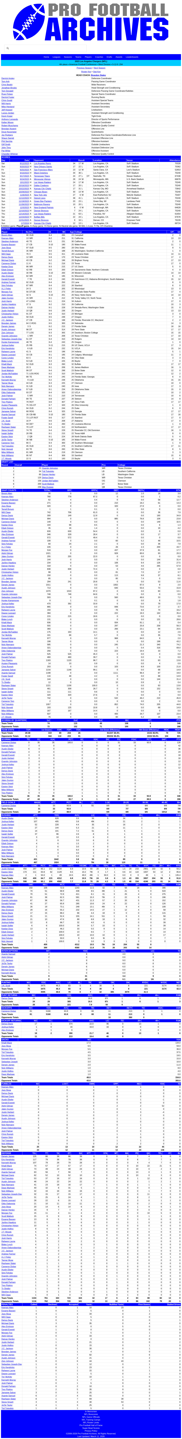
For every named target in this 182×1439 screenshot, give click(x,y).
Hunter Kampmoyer (10, 342)
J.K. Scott (6, 421)
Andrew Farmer (8, 282)
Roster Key (86, 72)
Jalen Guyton (7, 298)
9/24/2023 (24, 179)
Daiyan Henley (8, 307)
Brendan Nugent (9, 129)
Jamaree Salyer (9, 411)
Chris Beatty (7, 85)
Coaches (99, 57)
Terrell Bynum (8, 251)
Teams (78, 57)
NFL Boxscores (91, 1414)
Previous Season (84, 68)
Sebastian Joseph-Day (12, 339)
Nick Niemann (8, 386)
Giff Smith (6, 144)
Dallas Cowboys (41, 185)
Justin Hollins (7, 317)
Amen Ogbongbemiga (11, 389)
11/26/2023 (24, 204)
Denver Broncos (41, 211)
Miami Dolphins (41, 173)
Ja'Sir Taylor (7, 440)
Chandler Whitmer (10, 154)
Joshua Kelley (8, 345)
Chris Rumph (7, 408)
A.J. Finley (6, 289)
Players (88, 57)
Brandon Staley (98, 75)
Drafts (109, 57)
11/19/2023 (24, 201)
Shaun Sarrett (8, 138)
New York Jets (40, 195)
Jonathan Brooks (9, 88)
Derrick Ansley (8, 78)
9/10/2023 (24, 173)
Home (46, 57)
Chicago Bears (40, 192)
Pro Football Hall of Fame (90, 1425)
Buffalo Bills (39, 217)
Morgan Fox (7, 292)
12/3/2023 (24, 207)
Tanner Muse (7, 383)
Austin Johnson (8, 329)
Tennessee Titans (42, 176)
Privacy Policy (91, 1431)
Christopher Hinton (10, 314)
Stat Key (97, 72)
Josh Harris (7, 301)
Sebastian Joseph (10, 1062)
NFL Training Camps (91, 1420)
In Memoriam (91, 1411)
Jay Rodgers (7, 135)
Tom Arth (5, 81)
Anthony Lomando (10, 119)
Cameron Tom (8, 443)
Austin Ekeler (7, 273)
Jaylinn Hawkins (9, 304)
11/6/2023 (24, 195)
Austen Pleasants (9, 405)
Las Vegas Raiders (42, 182)
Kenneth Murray (9, 380)
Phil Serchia (7, 141)
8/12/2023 (24, 163)
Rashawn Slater (9, 427)
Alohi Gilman (7, 295)
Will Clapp (6, 254)
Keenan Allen (7, 238)
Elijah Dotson (7, 270)
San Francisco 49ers (43, 170)
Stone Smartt (7, 430)
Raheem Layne (8, 352)
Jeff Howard (7, 110)
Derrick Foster (8, 97)
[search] (45, 48)
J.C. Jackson (7, 320)
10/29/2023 (24, 192)
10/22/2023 (24, 189)
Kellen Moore (7, 122)
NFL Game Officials (91, 1417)
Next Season (99, 68)
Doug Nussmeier (9, 132)
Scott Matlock (8, 370)
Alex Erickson (8, 276)
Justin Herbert (8, 311)
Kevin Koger (7, 116)
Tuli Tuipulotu (8, 446)
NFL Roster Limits (91, 1422)
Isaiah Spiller (7, 433)
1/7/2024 (25, 223)
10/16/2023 (24, 185)
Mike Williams (8, 452)
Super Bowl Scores (91, 1428)
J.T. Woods (7, 459)
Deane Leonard (8, 355)
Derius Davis (7, 257)
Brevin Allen (7, 235)
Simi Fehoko (7, 285)
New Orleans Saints (43, 167)
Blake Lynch (7, 361)
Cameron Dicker (9, 263)
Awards (119, 57)
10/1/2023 (24, 182)
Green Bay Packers (43, 201)
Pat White (6, 151)
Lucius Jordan (8, 113)
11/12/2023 (24, 198)
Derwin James (8, 326)
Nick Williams (8, 455)
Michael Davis (8, 260)
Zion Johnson (8, 333)
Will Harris (6, 103)
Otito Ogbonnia (8, 392)
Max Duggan (48, 487)
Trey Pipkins (7, 402)
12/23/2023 (24, 217)
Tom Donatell (7, 91)
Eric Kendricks (8, 348)
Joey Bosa (6, 248)
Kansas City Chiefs (42, 189)
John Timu (6, 148)
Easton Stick (7, 437)
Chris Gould (7, 100)
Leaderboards (132, 57)
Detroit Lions (39, 198)
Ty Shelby (6, 424)
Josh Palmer (7, 396)
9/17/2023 (24, 176)
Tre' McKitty (7, 377)
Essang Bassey (8, 245)
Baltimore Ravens (42, 204)
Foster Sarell (7, 418)
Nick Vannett (7, 449)
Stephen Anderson (10, 241)
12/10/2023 (24, 211)
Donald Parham (9, 399)
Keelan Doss (7, 267)
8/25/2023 (24, 170)
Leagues (56, 57)
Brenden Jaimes (9, 323)
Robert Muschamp (10, 126)
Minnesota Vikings (42, 179)
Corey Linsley (8, 358)
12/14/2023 (24, 214)
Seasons (68, 57)
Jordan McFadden (10, 374)
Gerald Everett (8, 279)
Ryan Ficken (7, 94)
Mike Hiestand (8, 107)
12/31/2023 (24, 220)
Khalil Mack (7, 364)
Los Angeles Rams (42, 163)
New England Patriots (43, 207)
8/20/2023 (24, 167)
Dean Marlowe (8, 367)
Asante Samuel (8, 414)
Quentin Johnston (9, 336)
